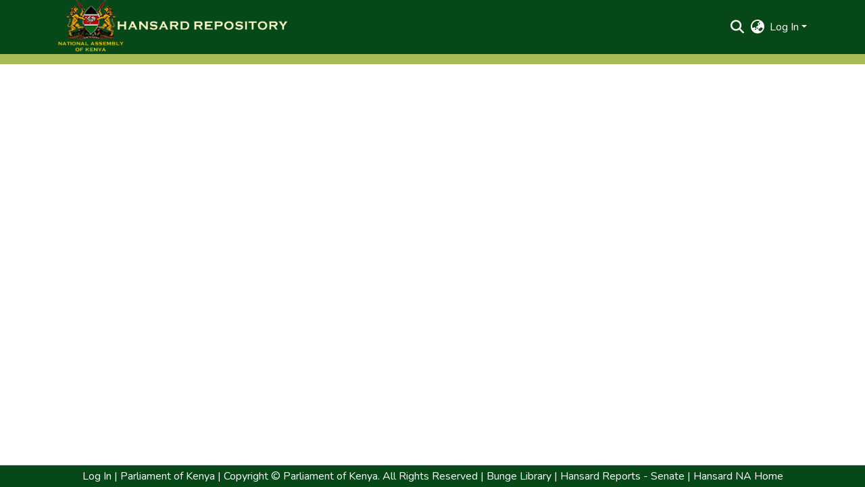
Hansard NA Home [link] (737, 476)
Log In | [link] (100, 476)
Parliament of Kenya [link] (166, 476)
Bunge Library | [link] (522, 476)
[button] (172, 27)
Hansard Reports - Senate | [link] (624, 476)
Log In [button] (785, 27)
